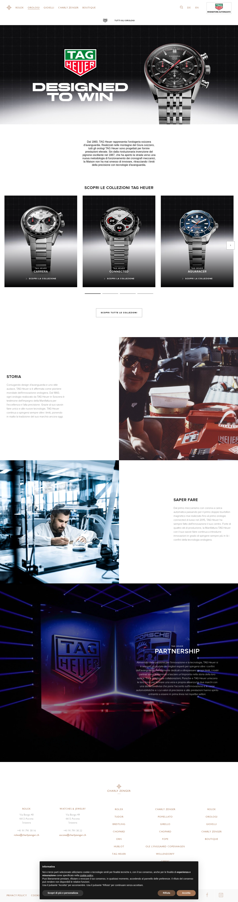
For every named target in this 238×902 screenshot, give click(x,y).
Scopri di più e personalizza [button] (63, 893)
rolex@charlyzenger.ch (26, 835)
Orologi (34, 7)
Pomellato (165, 816)
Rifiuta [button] (166, 893)
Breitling (119, 824)
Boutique (89, 7)
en (197, 7)
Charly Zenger (68, 7)
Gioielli (49, 7)
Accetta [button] (186, 893)
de (189, 7)
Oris (119, 839)
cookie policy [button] (86, 875)
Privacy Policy (17, 895)
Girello (165, 824)
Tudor (119, 816)
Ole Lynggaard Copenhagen (165, 846)
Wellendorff (165, 854)
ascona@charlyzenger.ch (72, 835)
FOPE (165, 839)
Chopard (119, 831)
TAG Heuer (119, 854)
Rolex (20, 7)
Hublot (119, 846)
